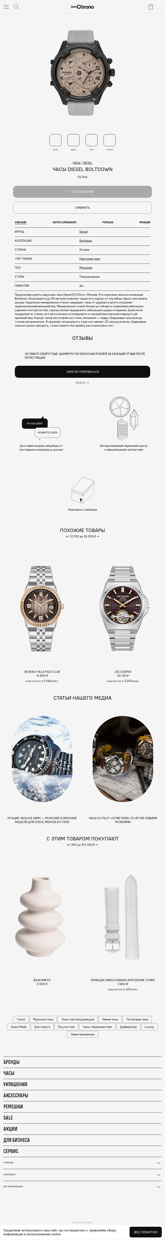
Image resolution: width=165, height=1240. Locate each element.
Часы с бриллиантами (97, 1027)
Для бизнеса (16, 1140)
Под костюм (66, 1027)
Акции (10, 1129)
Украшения (15, 1084)
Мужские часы (43, 1019)
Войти (81, 383)
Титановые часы (137, 1019)
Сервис (10, 1151)
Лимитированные (83, 1034)
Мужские (85, 268)
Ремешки (13, 1106)
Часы (8, 1073)
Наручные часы (89, 259)
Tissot (21, 1019)
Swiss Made (18, 1027)
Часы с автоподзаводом (77, 1019)
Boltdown (85, 241)
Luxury (149, 1027)
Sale (8, 1117)
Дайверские (128, 1027)
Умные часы (110, 1019)
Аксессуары (15, 1095)
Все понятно (145, 1232)
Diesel (83, 232)
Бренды (11, 1062)
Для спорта (42, 1027)
